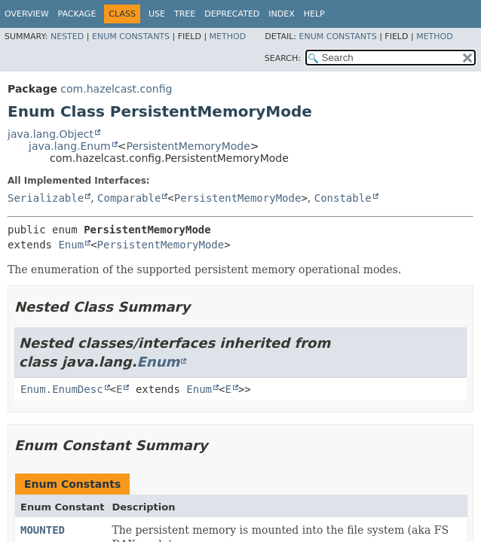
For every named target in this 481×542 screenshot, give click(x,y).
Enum (71, 245)
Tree (184, 14)
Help (314, 14)
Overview (27, 14)
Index (281, 14)
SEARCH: (283, 58)
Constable (343, 198)
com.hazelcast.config (116, 89)
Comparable (129, 198)
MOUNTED (42, 530)
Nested (67, 36)
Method (228, 36)
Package (77, 14)
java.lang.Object (50, 134)
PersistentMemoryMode (188, 146)
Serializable (46, 198)
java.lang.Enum (70, 146)
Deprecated (231, 14)
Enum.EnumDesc (61, 389)
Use (157, 14)
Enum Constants (131, 36)
